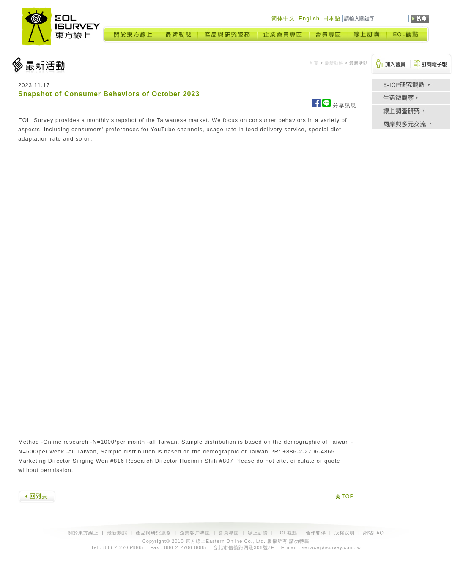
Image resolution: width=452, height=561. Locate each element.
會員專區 (229, 532)
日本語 (332, 18)
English (309, 18)
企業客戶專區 (195, 532)
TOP (348, 496)
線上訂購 (258, 532)
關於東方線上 (83, 532)
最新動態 (334, 63)
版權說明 (344, 532)
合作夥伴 (316, 532)
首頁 (313, 63)
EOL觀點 (287, 532)
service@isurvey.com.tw (331, 547)
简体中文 (283, 18)
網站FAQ (373, 532)
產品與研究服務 (153, 532)
